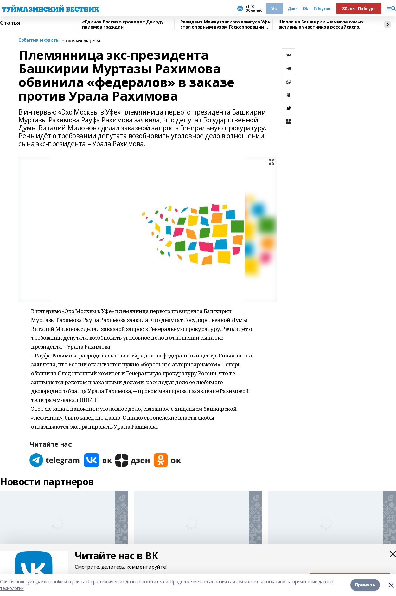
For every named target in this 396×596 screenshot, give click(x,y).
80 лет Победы (359, 8)
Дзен (292, 8)
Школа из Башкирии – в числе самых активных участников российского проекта (321, 24)
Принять (365, 585)
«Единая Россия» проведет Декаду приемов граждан (123, 24)
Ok (305, 8)
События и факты (39, 40)
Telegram (322, 8)
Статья (10, 22)
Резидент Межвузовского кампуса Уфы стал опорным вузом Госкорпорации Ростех (225, 24)
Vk (274, 8)
